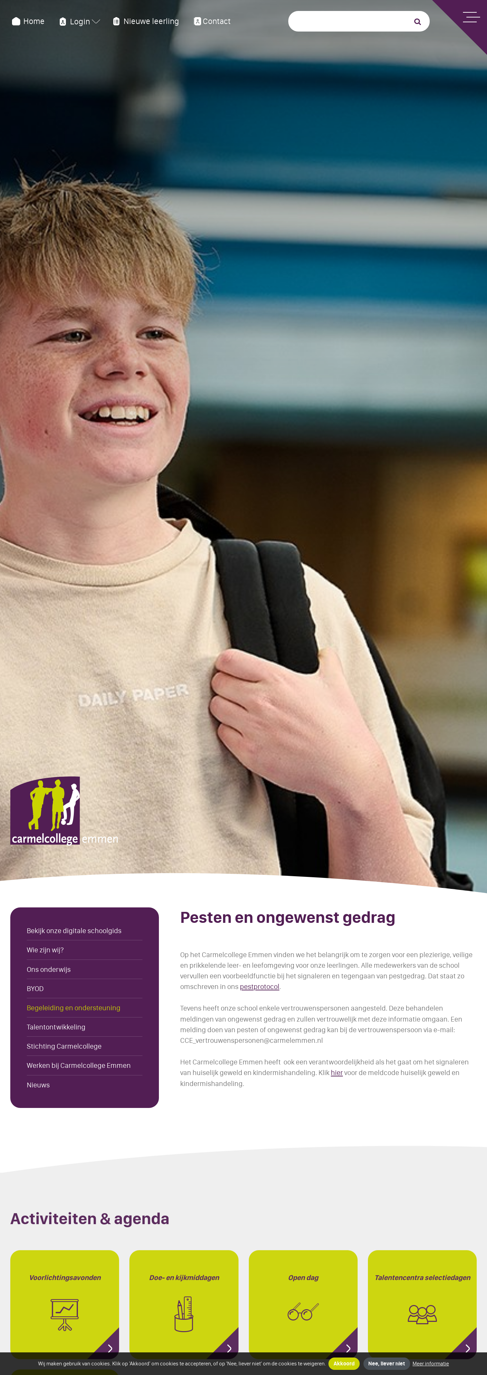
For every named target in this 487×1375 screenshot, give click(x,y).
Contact (211, 21)
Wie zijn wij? (45, 949)
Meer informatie (431, 1363)
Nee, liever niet (386, 1363)
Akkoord (344, 1363)
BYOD (35, 988)
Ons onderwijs (49, 969)
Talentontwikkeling (56, 1027)
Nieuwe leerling (145, 21)
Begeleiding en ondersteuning (73, 1007)
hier (337, 1072)
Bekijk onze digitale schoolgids (74, 930)
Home (27, 21)
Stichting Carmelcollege (64, 1046)
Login (73, 21)
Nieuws (38, 1085)
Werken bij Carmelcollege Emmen (79, 1065)
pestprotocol (259, 986)
